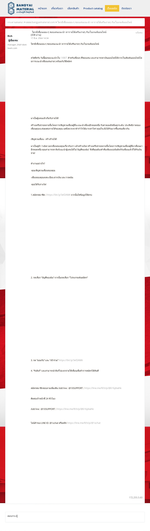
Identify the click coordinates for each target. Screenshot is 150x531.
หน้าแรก (42, 8)
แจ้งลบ (139, 32)
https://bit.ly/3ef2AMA (58, 194)
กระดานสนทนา (16, 22)
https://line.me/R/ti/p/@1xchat (84, 422)
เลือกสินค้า (73, 8)
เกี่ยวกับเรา (57, 8)
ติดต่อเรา (127, 8)
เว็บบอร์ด (112, 8)
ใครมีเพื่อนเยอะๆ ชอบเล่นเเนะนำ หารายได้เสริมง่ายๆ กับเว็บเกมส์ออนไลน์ (94, 22)
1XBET (64, 57)
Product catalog (93, 8)
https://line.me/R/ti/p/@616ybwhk (102, 388)
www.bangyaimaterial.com (40, 22)
